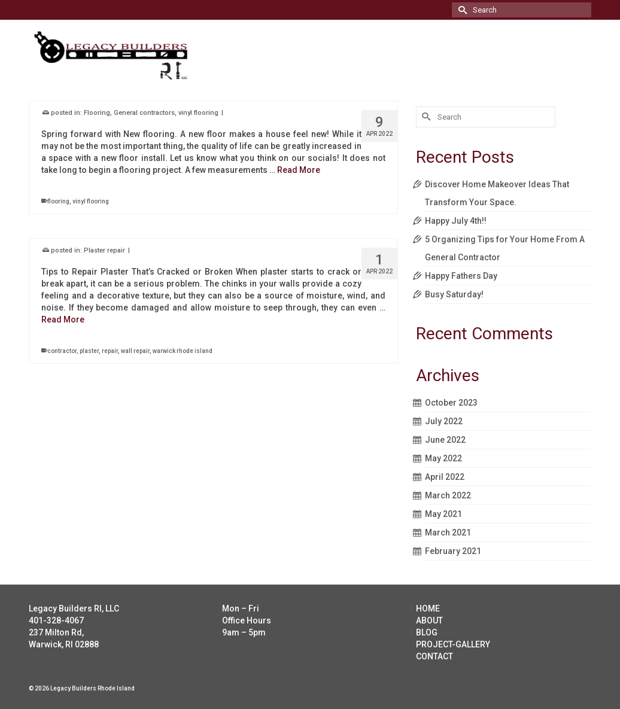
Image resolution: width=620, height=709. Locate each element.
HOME (428, 608)
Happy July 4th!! (456, 221)
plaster (89, 351)
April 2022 (444, 477)
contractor (62, 351)
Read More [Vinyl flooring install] (298, 170)
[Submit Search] (461, 9)
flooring (58, 202)
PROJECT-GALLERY (453, 644)
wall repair (135, 351)
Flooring (97, 113)
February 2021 (453, 551)
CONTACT (434, 656)
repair (110, 351)
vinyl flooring (198, 113)
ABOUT (429, 620)
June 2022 (445, 440)
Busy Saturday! (454, 294)
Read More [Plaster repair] (62, 320)
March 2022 (448, 495)
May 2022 (443, 458)
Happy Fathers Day (461, 276)
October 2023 (451, 402)
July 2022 (444, 421)
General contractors (144, 113)
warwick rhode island (182, 351)
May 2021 (443, 514)
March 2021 (448, 532)
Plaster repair (104, 251)
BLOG (426, 632)
